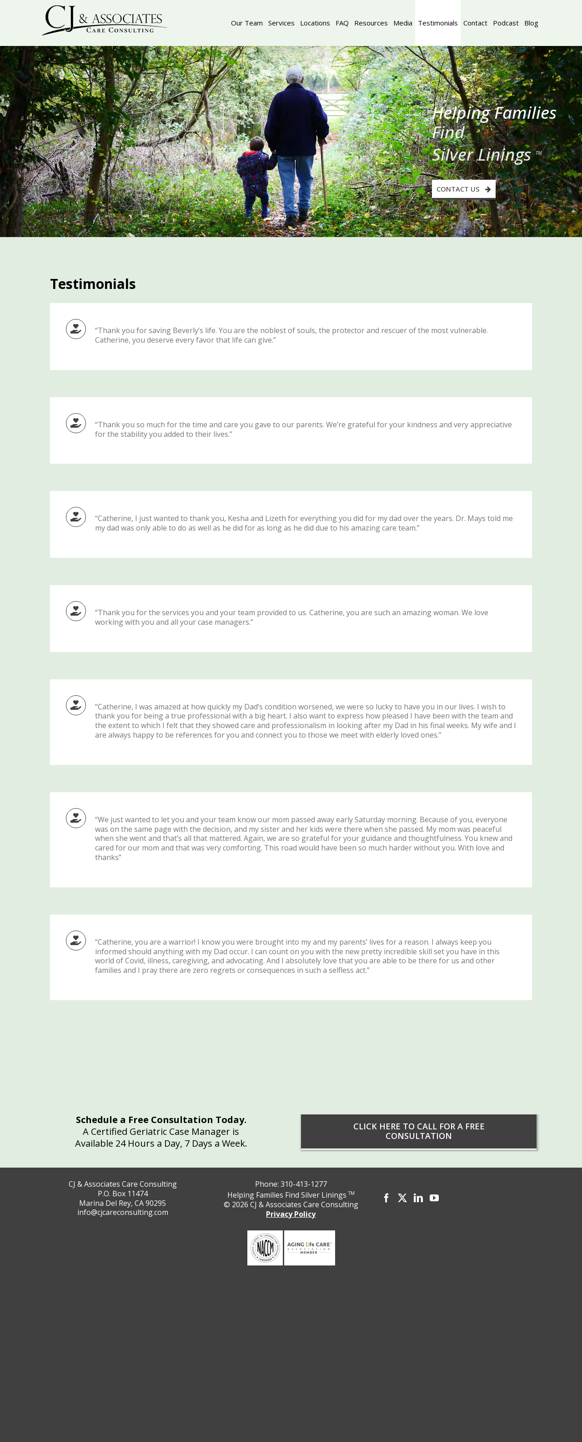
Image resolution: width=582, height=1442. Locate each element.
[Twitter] (402, 1198)
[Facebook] (386, 1198)
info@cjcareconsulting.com (122, 1212)
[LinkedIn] (418, 1198)
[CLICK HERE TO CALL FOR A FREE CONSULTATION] (419, 1131)
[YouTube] (434, 1198)
